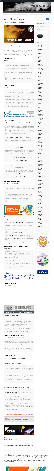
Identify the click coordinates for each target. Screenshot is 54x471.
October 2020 (40, 133)
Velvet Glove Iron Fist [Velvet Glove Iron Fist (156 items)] (9, 461)
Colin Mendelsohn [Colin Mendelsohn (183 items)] (22, 456)
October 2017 (40, 181)
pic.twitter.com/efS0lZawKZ (24, 173)
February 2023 (40, 95)
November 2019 (40, 148)
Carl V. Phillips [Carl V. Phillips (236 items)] (39, 455)
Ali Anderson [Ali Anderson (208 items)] (9, 455)
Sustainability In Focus (10, 58)
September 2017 (40, 183)
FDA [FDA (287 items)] (8, 457)
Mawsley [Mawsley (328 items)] (17, 459)
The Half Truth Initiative (11, 283)
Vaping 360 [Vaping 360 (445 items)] (37, 460)
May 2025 (39, 58)
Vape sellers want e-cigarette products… (15, 335)
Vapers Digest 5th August (9, 443)
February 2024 (40, 79)
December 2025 (40, 49)
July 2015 (39, 218)
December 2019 (40, 146)
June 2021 (39, 122)
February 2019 (40, 160)
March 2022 (40, 110)
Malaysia (27, 445)
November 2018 (40, 164)
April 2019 (39, 157)
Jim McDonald (19, 445)
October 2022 (40, 100)
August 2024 (40, 71)
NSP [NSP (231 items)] (40, 459)
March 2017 (40, 191)
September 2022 (40, 102)
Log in (3, 0)
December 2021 (40, 114)
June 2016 (39, 203)
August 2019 (40, 152)
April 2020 (39, 141)
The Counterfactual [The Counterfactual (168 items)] (18, 460)
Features (13, 12)
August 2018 (40, 168)
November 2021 (40, 115)
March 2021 (40, 126)
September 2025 (40, 53)
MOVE (5, 446)
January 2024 (40, 80)
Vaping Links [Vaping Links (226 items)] (42, 460)
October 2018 (40, 165)
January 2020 (40, 145)
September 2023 (40, 85)
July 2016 (39, 202)
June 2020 (39, 138)
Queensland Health (8, 226)
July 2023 (39, 88)
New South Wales (8, 229)
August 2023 (40, 87)
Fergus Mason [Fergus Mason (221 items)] (12, 457)
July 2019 (39, 153)
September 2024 (40, 69)
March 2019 (40, 158)
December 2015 (40, 211)
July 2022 (39, 104)
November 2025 (40, 50)
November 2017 (40, 180)
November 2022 (40, 99)
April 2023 (39, 92)
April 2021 (39, 125)
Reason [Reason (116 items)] (14, 460)
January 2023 (40, 96)
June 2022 (39, 106)
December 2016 (40, 195)
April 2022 (39, 108)
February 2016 (40, 208)
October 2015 (40, 214)
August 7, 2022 (24, 160)
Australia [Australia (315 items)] (18, 455)
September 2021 (40, 118)
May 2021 (39, 123)
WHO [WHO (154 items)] (14, 461)
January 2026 (40, 48)
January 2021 (40, 129)
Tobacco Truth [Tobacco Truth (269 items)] (31, 460)
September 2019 (40, 150)
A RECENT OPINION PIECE (10, 251)
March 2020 (40, 142)
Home (4, 12)
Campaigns (23, 12)
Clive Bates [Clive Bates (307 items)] (16, 456)
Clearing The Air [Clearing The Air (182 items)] (11, 456)
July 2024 (39, 72)
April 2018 (39, 173)
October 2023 (40, 84)
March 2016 (40, 207)
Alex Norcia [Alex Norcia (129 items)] (5, 455)
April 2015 (39, 222)
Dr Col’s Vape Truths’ (9, 235)
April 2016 (39, 206)
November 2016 (40, 196)
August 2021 (40, 119)
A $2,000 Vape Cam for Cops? (12, 181)
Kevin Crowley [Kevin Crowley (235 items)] (44, 457)
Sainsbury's (7, 446)
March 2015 (40, 223)
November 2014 (40, 229)
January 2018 (40, 177)
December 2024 (40, 65)
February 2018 (40, 176)
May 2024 (39, 75)
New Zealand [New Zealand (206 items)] (36, 459)
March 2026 (40, 45)
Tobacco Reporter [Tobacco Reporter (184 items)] (24, 460)
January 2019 (40, 161)
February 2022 (40, 111)
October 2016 (40, 198)
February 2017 (40, 192)
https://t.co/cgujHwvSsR (20, 157)
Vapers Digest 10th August (29, 443)
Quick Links (18, 12)
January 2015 (40, 226)
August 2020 (40, 135)
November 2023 (40, 83)
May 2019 (39, 156)
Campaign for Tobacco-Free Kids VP (13, 385)
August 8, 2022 (26, 176)
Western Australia (16, 229)
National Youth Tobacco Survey (16, 137)
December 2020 (40, 130)
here (22, 232)
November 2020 (40, 131)
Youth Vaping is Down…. (11, 120)
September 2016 (40, 199)
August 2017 (40, 184)
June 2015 (39, 219)
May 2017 (39, 188)
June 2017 (39, 187)
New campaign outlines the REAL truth (15, 217)
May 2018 (39, 172)
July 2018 (39, 169)
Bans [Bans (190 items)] (21, 455)
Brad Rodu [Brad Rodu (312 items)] (24, 455)
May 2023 (39, 91)
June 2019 (39, 154)
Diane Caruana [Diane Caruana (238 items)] (37, 456)
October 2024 (40, 68)
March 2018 (40, 175)
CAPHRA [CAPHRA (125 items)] (35, 455)
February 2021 (40, 127)
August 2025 (40, 54)
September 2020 (40, 134)
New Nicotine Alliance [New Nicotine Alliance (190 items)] (30, 459)
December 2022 (40, 98)
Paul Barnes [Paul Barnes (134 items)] (42, 459)
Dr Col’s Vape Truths (19, 222)
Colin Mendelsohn (10, 445)
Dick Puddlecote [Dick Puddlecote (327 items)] (43, 456)
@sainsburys (20, 147)
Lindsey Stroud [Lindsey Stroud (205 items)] (8, 459)
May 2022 (39, 107)
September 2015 (40, 215)
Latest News (8, 12)
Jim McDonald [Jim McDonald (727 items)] (37, 458)
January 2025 (40, 64)
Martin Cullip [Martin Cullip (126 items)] (13, 459)
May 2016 (39, 204)
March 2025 (40, 61)
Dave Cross (15, 445)
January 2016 (40, 210)
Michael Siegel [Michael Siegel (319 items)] (22, 459)
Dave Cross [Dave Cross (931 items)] (29, 456)
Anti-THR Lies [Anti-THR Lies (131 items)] (14, 455)
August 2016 (40, 200)
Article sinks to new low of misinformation (16, 246)
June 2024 (39, 73)
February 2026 (40, 46)
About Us (27, 12)
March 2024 (40, 77)
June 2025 (39, 57)
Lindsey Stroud (24, 445)
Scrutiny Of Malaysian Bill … (12, 315)
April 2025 (39, 60)
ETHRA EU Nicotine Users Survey (12, 361)
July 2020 (39, 137)
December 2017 (40, 179)
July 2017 (39, 185)
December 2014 (40, 227)
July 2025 (39, 56)
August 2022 (40, 103)
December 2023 (40, 81)
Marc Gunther (31, 445)
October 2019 (40, 149)
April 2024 (39, 76)
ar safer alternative (23, 264)
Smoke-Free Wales (9, 85)
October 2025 (40, 52)
